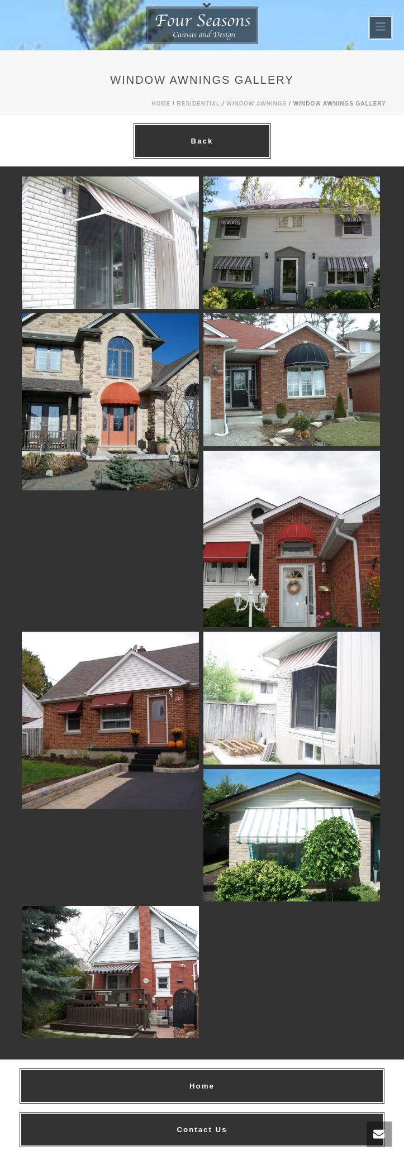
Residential (199, 104)
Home (160, 104)
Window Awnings (256, 104)
